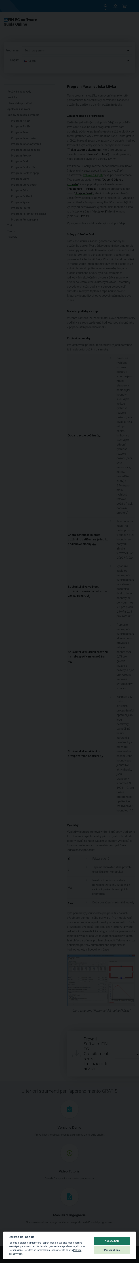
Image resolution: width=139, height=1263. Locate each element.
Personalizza (112, 1250)
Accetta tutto (112, 1241)
